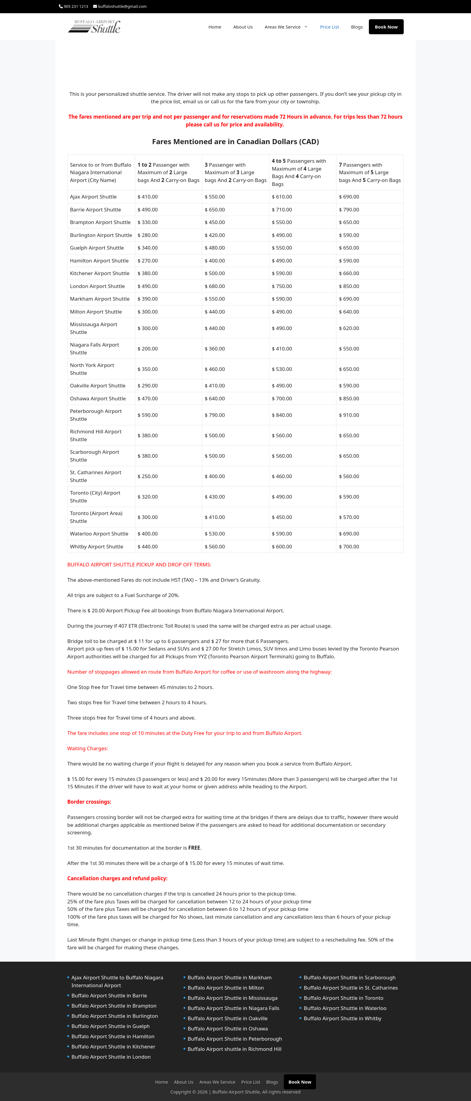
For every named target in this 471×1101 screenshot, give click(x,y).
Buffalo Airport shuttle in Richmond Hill (235, 1048)
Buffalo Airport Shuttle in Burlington (114, 1015)
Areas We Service (289, 27)
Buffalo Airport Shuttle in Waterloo (345, 1008)
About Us (243, 27)
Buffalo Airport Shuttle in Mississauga (233, 997)
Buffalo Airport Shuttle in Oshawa (228, 1028)
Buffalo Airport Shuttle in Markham (230, 977)
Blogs (357, 27)
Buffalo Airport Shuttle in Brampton (113, 1005)
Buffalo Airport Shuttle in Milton (226, 987)
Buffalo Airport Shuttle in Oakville (228, 1018)
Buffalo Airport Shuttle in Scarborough (350, 977)
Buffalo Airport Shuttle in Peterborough (235, 1038)
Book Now (386, 27)
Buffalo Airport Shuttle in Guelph (110, 1026)
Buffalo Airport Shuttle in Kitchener (113, 1046)
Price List (329, 27)
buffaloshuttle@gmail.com (120, 6)
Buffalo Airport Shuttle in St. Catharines (351, 987)
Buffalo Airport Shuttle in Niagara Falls (234, 1008)
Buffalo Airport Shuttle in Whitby (342, 1018)
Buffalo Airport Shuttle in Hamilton (113, 1036)
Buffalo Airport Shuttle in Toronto (343, 997)
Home (214, 27)
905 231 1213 (73, 6)
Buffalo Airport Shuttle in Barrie (109, 995)
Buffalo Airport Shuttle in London (111, 1056)
